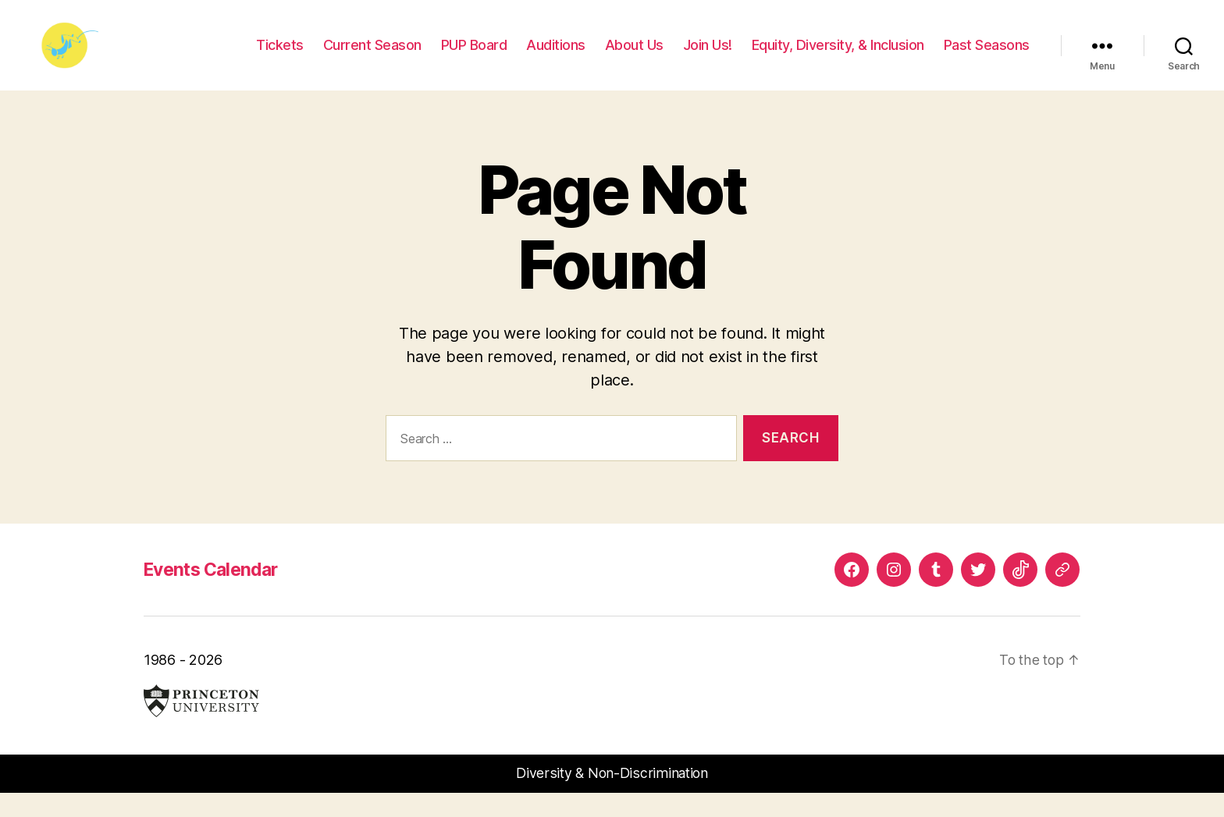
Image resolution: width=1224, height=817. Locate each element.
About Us (634, 56)
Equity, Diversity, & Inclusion (838, 56)
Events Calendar (215, 592)
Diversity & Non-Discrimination (612, 797)
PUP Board (474, 56)
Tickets (280, 56)
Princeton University (201, 725)
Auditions (555, 56)
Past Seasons (987, 56)
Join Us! (707, 56)
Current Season (372, 56)
